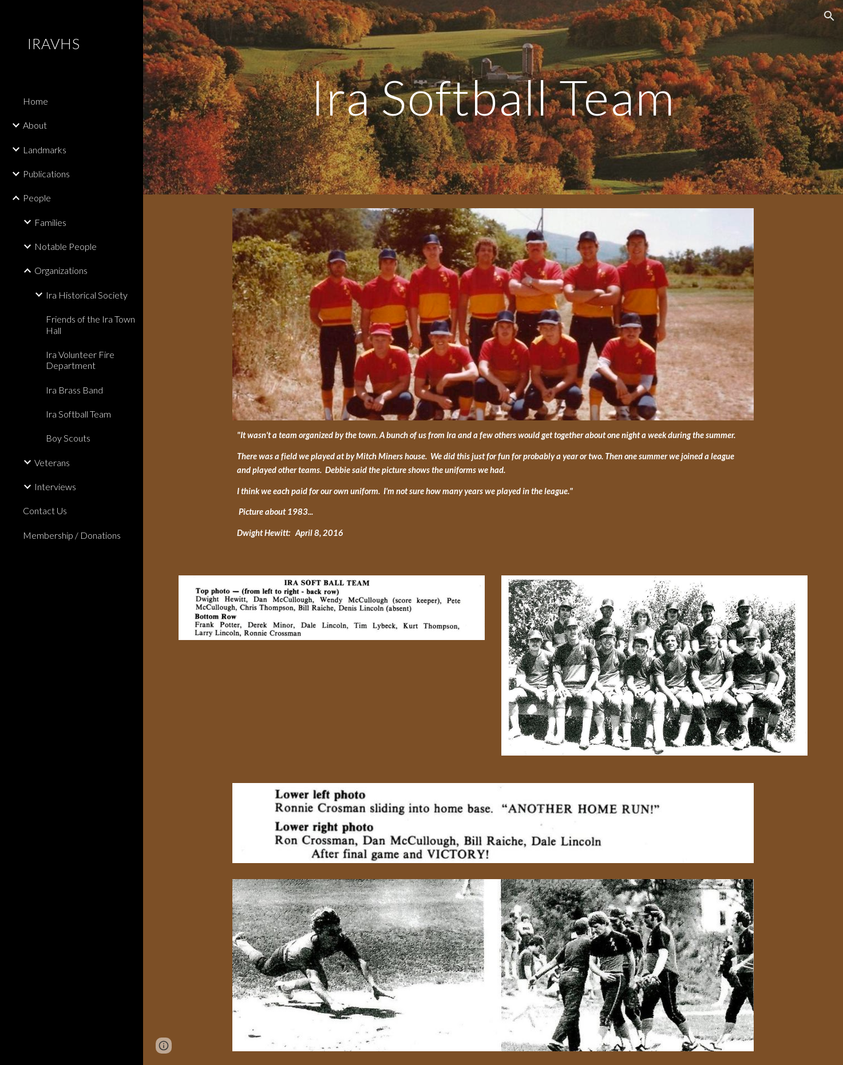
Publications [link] (46, 173)
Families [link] (50, 222)
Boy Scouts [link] (68, 437)
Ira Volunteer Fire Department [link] (80, 360)
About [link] (35, 125)
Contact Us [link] (45, 510)
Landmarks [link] (44, 149)
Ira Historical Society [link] (87, 294)
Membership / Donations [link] (72, 535)
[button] (829, 16)
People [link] (37, 197)
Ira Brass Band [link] (74, 389)
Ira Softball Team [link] (78, 413)
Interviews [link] (55, 486)
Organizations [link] (61, 270)
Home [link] (35, 101)
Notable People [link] (65, 246)
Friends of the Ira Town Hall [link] (90, 324)
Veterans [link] (52, 462)
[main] (493, 97)
